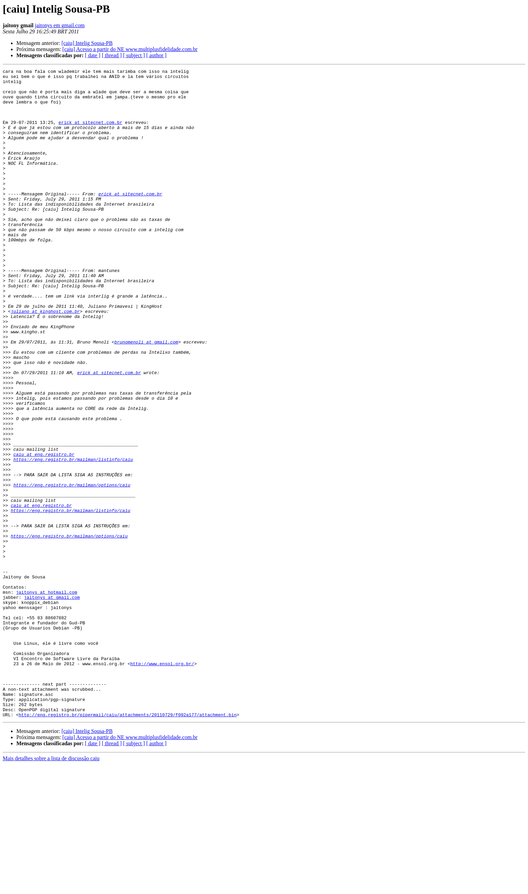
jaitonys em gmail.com (59, 25)
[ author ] (156, 55)
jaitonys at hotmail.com (46, 697)
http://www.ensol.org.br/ (162, 783)
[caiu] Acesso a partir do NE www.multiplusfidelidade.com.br (130, 49)
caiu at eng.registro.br (43, 532)
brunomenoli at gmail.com (146, 397)
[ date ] (92, 55)
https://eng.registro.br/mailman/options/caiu (71, 568)
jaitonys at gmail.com (52, 703)
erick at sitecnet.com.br (90, 133)
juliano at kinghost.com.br (45, 360)
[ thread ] (112, 55)
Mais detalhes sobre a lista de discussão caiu (51, 888)
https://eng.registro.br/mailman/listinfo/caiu (73, 538)
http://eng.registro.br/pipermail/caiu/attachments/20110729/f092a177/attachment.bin (128, 844)
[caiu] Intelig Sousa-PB (86, 43)
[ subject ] (134, 55)
